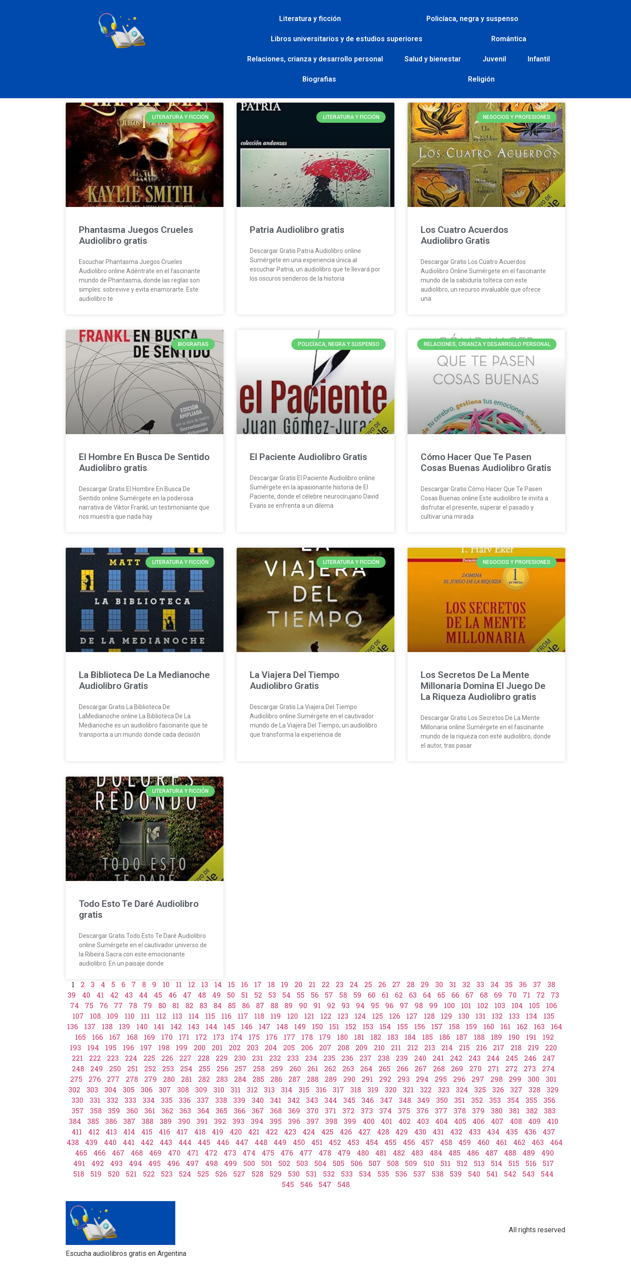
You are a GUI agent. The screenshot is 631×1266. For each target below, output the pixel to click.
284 (240, 1079)
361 (149, 1110)
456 (409, 1142)
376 (422, 1110)
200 (200, 1047)
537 (419, 1173)
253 (168, 1068)
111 (145, 1015)
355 (531, 1100)
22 (326, 984)
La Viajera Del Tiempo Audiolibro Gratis (294, 680)
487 (491, 1152)
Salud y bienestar (432, 59)
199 (182, 1047)
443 (166, 1142)
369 (294, 1110)
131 (480, 1015)
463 (538, 1142)
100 (449, 1005)
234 (311, 1058)
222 (95, 1058)
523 (167, 1173)
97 (404, 1005)
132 (497, 1015)
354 (513, 1100)
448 (261, 1142)
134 (531, 1015)
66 (455, 994)
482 (399, 1152)
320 (391, 1089)
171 (184, 1036)
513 (479, 1163)
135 (548, 1015)
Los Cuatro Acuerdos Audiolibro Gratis (464, 235)
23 (340, 984)
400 (368, 1121)
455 (390, 1142)
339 (239, 1100)
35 (509, 984)
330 (77, 1100)
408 (516, 1121)
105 (534, 1005)
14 (218, 984)
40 (86, 994)
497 (192, 1163)
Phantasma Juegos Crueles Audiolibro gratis (136, 235)
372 (348, 1110)
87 (260, 1005)
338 (221, 1100)
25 (368, 984)
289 (331, 1079)
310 (218, 1089)
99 (433, 1005)
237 (365, 1058)
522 (149, 1173)
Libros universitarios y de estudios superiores (346, 39)
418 (200, 1131)
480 (363, 1152)
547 (325, 1184)
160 (488, 1026)
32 (466, 984)
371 (330, 1110)
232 (275, 1058)
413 (111, 1131)
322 (426, 1089)
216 (481, 1047)
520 (114, 1173)
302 (74, 1089)
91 (317, 1005)
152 (350, 1026)
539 (456, 1173)
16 (244, 984)
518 (78, 1173)
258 (259, 1068)
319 (373, 1089)
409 (534, 1121)
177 (289, 1036)
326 (498, 1089)
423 (290, 1131)
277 (113, 1079)
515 (513, 1163)
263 (348, 1068)
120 (292, 1015)
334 (148, 1100)
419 (217, 1131)
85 (232, 1005)
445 (204, 1142)
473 (229, 1152)
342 (293, 1100)
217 (498, 1047)
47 (187, 994)
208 (343, 1047)
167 (115, 1036)
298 (496, 1079)
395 (275, 1121)
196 (128, 1047)
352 (477, 1100)
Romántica (508, 39)
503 (302, 1163)
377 (441, 1110)
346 (368, 1100)
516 (530, 1163)
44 (143, 994)
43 (128, 994)
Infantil (539, 59)
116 (226, 1015)
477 (305, 1152)
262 (330, 1068)
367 (258, 1110)
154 (385, 1026)
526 (221, 1173)
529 (275, 1173)
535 (383, 1173)
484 (435, 1152)
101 (466, 1005)
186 (444, 1036)
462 (519, 1142)
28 (411, 984)
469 (155, 1152)
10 (166, 984)
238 (384, 1058)
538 (437, 1173)
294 (422, 1079)
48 (202, 994)
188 (479, 1036)
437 (548, 1131)
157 (437, 1026)
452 (335, 1142)
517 (548, 1163)
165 (80, 1036)
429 (401, 1131)
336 (185, 1100)
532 (329, 1173)
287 (294, 1079)
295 (441, 1079)
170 (167, 1036)
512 (462, 1163)
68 (484, 994)
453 (353, 1142)
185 (427, 1036)
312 (252, 1089)
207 (325, 1047)
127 (412, 1015)
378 (460, 1110)
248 (78, 1068)
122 (325, 1015)
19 (284, 984)
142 (176, 1026)
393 (238, 1121)
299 (515, 1079)
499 (230, 1163)
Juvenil (494, 59)
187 (462, 1036)
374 (385, 1110)
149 (300, 1026)
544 (547, 1173)
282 (204, 1079)
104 (517, 1005)
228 (203, 1058)
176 (271, 1036)
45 (158, 994)
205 (289, 1047)
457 (427, 1142)
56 (315, 994)
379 (478, 1110)
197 (146, 1047)
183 (392, 1036)
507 (375, 1163)
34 (494, 984)
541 (492, 1173)
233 (293, 1058)
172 (201, 1036)
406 (478, 1121)
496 (173, 1163)
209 (361, 1047)
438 (73, 1142)
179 (325, 1036)
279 (150, 1079)
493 (116, 1163)
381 (514, 1110)
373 (367, 1110)
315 (303, 1089)
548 (343, 1184)
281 (186, 1079)
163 (539, 1026)
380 (497, 1110)
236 (347, 1058)
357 (77, 1110)
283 (222, 1079)
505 (338, 1163)
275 (76, 1079)
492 (97, 1163)
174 (236, 1036)
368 (276, 1110)
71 (526, 994)
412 (93, 1131)
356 (549, 1100)
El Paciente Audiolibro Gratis (308, 457)
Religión (481, 79)
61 (385, 994)
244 (493, 1058)
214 (447, 1047)
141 (159, 1026)
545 (288, 1184)
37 (537, 984)
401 (386, 1121)
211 (396, 1047)
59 (357, 994)
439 (91, 1142)
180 (342, 1036)
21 (312, 984)
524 (185, 1173)
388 (147, 1121)
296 (459, 1079)
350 (442, 1100)
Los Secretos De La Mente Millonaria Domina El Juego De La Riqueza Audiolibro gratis (483, 686)
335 (167, 1100)
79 (147, 1005)
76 (103, 1005)
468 (137, 1152)
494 (135, 1163)
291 (367, 1079)
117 (243, 1015)
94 (360, 1005)
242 (456, 1058)
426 (346, 1131)
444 (184, 1142)
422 (272, 1131)
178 (307, 1036)
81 (175, 1005)
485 (454, 1152)
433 (474, 1131)
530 (294, 1173)
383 (550, 1110)
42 (114, 994)
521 (131, 1173)
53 (272, 994)
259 (277, 1068)
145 (229, 1026)
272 (511, 1068)
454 (371, 1142)
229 (222, 1058)
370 (312, 1110)
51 (244, 994)
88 (274, 1005)
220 (551, 1047)
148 (282, 1026)
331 (94, 1100)
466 (99, 1152)
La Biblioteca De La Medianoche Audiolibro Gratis (144, 680)
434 (493, 1131)
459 (464, 1142)
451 (317, 1142)
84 (217, 1005)
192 (548, 1036)
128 (429, 1015)
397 (312, 1121)
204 (271, 1047)
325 (480, 1089)
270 (475, 1068)
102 (482, 1005)
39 (71, 994)
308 (183, 1089)
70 (512, 994)
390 (184, 1121)
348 (405, 1100)
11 (179, 984)
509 (411, 1163)
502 (284, 1163)
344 (330, 1100)
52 (258, 994)
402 (404, 1121)
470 (174, 1152)
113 (177, 1015)
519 (96, 1173)
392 (220, 1121)
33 (480, 984)
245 (512, 1058)
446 (222, 1142)
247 (548, 1058)
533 (347, 1173)
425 (327, 1131)
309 (201, 1089)
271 (493, 1068)
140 (142, 1026)
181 (359, 1036)
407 (497, 1121)
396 (294, 1121)
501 (266, 1163)
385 (93, 1121)
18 (271, 984)
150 (317, 1026)
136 (72, 1026)
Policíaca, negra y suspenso (472, 18)
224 (131, 1058)
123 (342, 1015)
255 (204, 1068)
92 (331, 1005)
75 (89, 1005)
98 (419, 1005)
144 (211, 1026)
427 (364, 1131)
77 (118, 1005)
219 (533, 1047)
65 (441, 994)
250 (115, 1068)
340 (258, 1100)
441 (129, 1142)
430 (420, 1131)
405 (460, 1121)
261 (312, 1068)
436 (530, 1131)
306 (146, 1089)
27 (396, 984)
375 (404, 1110)
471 (193, 1152)
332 (112, 1100)
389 (166, 1121)
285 (258, 1079)
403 (423, 1121)
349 (423, 1100)
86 (246, 1005)
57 (329, 994)
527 (239, 1173)
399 (350, 1121)
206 (307, 1047)
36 (523, 984)
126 (394, 1015)
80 (162, 1005)
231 (257, 1058)
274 (548, 1068)
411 (76, 1131)
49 (216, 994)
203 (253, 1047)
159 (471, 1026)
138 (107, 1026)
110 (129, 1015)
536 (401, 1173)
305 (129, 1089)
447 (241, 1142)
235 (329, 1058)
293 (403, 1079)
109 (112, 1015)
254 (186, 1068)
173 (218, 1036)
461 (501, 1142)
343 (312, 1100)
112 (161, 1015)
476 (286, 1152)
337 (203, 1100)
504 (320, 1163)
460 (483, 1142)
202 (235, 1047)
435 (512, 1131)
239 (402, 1058)
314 (286, 1089)
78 (133, 1005)
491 (79, 1163)
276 (95, 1079)
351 (459, 1100)
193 (75, 1047)
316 (321, 1089)
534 (365, 1173)
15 (231, 984)
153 (367, 1026)
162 (522, 1026)
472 (211, 1152)
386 (111, 1121)
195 (111, 1047)
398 (331, 1121)
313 (269, 1089)
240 (420, 1058)
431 (438, 1131)
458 (446, 1142)
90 (303, 1005)
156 (419, 1026)
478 (325, 1152)
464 (556, 1142)
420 (236, 1131)
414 (129, 1131)
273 (530, 1068)
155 (402, 1026)
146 (246, 1026)
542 (510, 1173)
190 (514, 1036)
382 (532, 1110)
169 (149, 1036)
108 (95, 1015)
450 (299, 1142)
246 (530, 1058)
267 (421, 1068)
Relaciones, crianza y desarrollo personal (315, 59)
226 (167, 1058)
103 (499, 1005)
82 (189, 1005)
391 (202, 1121)
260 (295, 1068)
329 (552, 1089)
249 (96, 1068)
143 (193, 1026)
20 (298, 984)
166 (97, 1036)
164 (556, 1026)
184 (410, 1036)
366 (239, 1110)
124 (360, 1015)
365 (221, 1110)
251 (132, 1068)
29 (425, 984)
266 (402, 1068)
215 (464, 1047)
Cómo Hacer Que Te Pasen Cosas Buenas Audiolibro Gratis (486, 462)
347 (386, 1100)
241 (438, 1058)
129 (446, 1015)
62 (399, 994)
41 (100, 994)
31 (452, 984)
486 (473, 1152)
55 (301, 994)
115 (210, 1015)
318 (355, 1089)
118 (259, 1015)
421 (253, 1131)
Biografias (319, 79)
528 (257, 1173)
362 (167, 1110)
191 (531, 1036)
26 (382, 984)
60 (372, 994)
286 (276, 1079)
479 (344, 1152)
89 (288, 1005)
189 (496, 1036)
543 (528, 1173)
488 (510, 1152)
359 (114, 1110)
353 (495, 1100)
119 (275, 1015)
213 (429, 1047)
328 (534, 1089)
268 (439, 1068)
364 (203, 1110)
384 (75, 1121)
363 (185, 1110)
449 (280, 1142)
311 (235, 1089)
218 (515, 1047)
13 (204, 984)
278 (132, 1079)
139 (124, 1026)
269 (457, 1068)
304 (110, 1089)
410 (552, 1121)
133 (514, 1015)
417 (182, 1131)
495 (154, 1163)
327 (516, 1089)
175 (254, 1036)
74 (74, 1005)
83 (203, 1005)
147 (264, 1026)
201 (217, 1047)
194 (93, 1047)
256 (222, 1068)
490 (547, 1152)
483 (417, 1152)
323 (444, 1089)
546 (306, 1184)
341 (275, 1100)
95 (375, 1005)
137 (90, 1026)
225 (149, 1058)
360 (132, 1110)
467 (118, 1152)
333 (130, 1100)
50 (231, 994)
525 (203, 1173)
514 (496, 1163)
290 (349, 1079)
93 (345, 1005)
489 (528, 1152)
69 (498, 994)
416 (164, 1131)
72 (540, 994)
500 (249, 1163)
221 (77, 1058)
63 (413, 994)
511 (445, 1163)
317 (338, 1089)
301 (551, 1079)
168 (132, 1036)
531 (311, 1173)
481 (380, 1152)
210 (379, 1047)
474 (248, 1152)
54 (286, 994)
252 (150, 1068)
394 (257, 1121)
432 (456, 1131)
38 (551, 984)
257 (240, 1068)
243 (474, 1058)
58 (343, 994)
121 (309, 1015)
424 (308, 1131)
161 (505, 1026)
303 (92, 1089)
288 (313, 1079)
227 (185, 1058)
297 (477, 1079)
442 (147, 1142)
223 (113, 1058)
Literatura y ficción (310, 18)
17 (258, 984)
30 (439, 984)
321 (408, 1089)
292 (385, 1079)
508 (393, 1163)
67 (469, 994)
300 (533, 1079)
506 (356, 1163)
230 (240, 1058)
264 (366, 1068)
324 (462, 1089)
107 (78, 1015)
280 (169, 1079)
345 (349, 1100)
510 (428, 1163)
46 (172, 994)
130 (463, 1015)
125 (377, 1015)
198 (164, 1047)
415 (146, 1131)
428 (383, 1131)
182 (375, 1036)
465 (81, 1152)
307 (165, 1089)
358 (96, 1110)
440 (110, 1142)
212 (412, 1047)
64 (427, 994)
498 (211, 1163)
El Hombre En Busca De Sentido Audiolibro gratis (144, 462)
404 (441, 1121)
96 (389, 1005)
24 (354, 984)
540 (474, 1173)
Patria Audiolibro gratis (297, 230)
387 (129, 1121)
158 (454, 1026)
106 (551, 1005)
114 (193, 1015)
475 (268, 1152)
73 (555, 994)
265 (384, 1068)
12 (191, 984)
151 (334, 1026)
